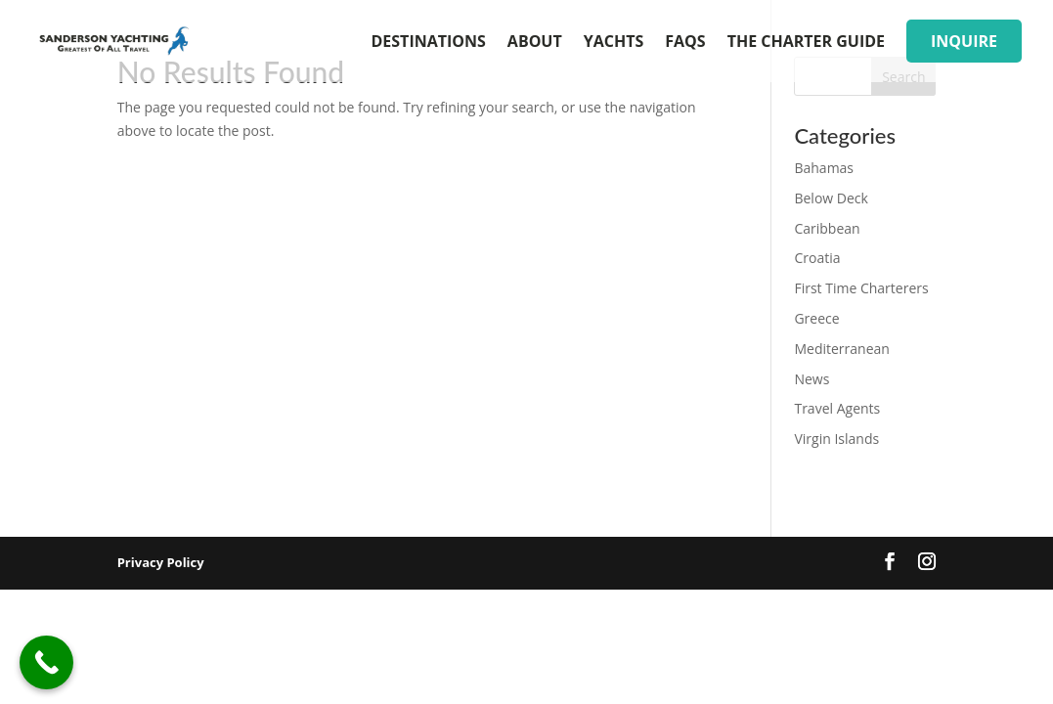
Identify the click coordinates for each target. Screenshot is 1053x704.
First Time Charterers (861, 288)
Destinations (429, 43)
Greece (816, 318)
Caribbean (826, 228)
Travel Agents (837, 408)
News (811, 379)
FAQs (685, 43)
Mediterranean (841, 348)
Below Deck (830, 198)
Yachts (614, 43)
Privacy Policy (160, 562)
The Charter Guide (806, 43)
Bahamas (824, 167)
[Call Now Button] (46, 662)
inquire (964, 41)
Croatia (817, 257)
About (534, 43)
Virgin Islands (836, 438)
